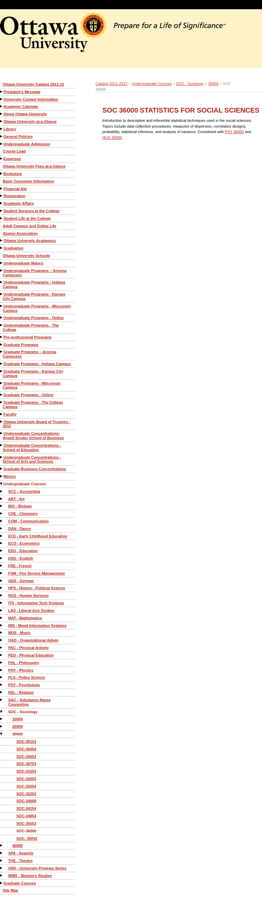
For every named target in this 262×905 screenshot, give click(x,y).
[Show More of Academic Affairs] (1, 203)
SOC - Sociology (23, 712)
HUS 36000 (112, 137)
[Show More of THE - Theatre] (1, 860)
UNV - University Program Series (37, 868)
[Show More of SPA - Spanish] (1, 852)
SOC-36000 (26, 831)
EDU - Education (23, 551)
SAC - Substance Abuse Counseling (29, 702)
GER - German (21, 581)
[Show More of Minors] (1, 476)
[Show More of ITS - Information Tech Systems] (1, 602)
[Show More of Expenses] (1, 158)
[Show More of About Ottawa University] (1, 113)
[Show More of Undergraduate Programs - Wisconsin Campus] (1, 305)
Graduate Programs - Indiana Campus (37, 364)
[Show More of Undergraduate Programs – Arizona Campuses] (1, 270)
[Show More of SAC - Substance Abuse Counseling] (1, 699)
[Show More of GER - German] (1, 580)
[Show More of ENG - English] (1, 558)
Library (9, 129)
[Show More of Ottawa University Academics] (1, 240)
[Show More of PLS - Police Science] (1, 677)
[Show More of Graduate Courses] (1, 883)
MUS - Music (19, 633)
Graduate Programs (21, 345)
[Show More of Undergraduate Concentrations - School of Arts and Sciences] (1, 457)
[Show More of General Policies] (1, 136)
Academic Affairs (18, 203)
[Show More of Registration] (1, 195)
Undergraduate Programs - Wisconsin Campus (37, 308)
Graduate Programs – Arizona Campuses (29, 354)
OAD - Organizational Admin (33, 640)
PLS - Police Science (26, 677)
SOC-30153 (26, 741)
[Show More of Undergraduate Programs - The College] (1, 325)
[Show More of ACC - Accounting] (1, 491)
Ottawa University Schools (26, 256)
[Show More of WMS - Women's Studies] (1, 875)
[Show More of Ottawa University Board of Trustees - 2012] (1, 421)
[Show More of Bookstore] (1, 173)
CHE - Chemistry (23, 514)
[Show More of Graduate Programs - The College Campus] (1, 402)
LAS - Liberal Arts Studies (31, 610)
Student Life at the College (27, 218)
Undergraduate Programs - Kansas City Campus (34, 296)
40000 (17, 846)
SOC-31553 (26, 771)
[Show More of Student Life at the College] (1, 218)
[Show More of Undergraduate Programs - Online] (1, 317)
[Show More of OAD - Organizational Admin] (1, 640)
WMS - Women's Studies (30, 876)
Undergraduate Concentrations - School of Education (32, 447)
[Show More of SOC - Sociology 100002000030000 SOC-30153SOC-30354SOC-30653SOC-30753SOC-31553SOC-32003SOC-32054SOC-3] (1, 711)
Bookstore (12, 174)
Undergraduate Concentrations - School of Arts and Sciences (32, 459)
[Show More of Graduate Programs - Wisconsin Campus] (1, 383)
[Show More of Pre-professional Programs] (1, 337)
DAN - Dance (19, 529)
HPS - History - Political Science (36, 588)
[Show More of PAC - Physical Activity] (1, 647)
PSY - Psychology (24, 685)
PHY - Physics (20, 670)
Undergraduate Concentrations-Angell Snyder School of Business (33, 435)
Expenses (12, 159)
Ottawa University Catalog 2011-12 (33, 84)
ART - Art (16, 499)
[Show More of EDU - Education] (1, 550)
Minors (9, 476)
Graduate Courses (19, 883)
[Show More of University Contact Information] (1, 99)
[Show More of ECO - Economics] (1, 543)
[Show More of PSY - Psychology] (1, 684)
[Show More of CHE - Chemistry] (1, 513)
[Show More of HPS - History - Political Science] (1, 587)
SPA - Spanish (20, 853)
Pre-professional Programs (27, 337)
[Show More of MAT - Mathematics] (1, 617)
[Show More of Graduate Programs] (1, 344)
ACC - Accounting (24, 491)
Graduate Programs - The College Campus (33, 404)
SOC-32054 (26, 786)
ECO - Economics (24, 543)
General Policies (18, 136)
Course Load (14, 151)
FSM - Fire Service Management (36, 573)
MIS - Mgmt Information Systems (37, 625)
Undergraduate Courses (24, 484)
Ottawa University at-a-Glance (30, 121)
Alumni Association (20, 233)
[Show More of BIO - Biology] (1, 505)
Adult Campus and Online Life (29, 226)
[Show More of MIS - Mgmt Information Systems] (1, 625)
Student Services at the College (31, 211)
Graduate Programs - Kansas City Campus (33, 373)
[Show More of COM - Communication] (1, 520)
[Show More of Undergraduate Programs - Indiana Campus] (1, 282)
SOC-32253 (26, 794)
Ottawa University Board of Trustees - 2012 (36, 424)
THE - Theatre (20, 861)
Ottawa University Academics (29, 241)
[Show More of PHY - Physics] (1, 670)
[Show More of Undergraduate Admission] (1, 143)
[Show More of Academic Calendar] (1, 106)
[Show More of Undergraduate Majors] (1, 262)
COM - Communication (28, 521)
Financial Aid (15, 189)
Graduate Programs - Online (28, 395)
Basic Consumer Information (28, 181)
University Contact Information (30, 99)
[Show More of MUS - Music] (1, 632)
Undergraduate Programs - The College (31, 327)
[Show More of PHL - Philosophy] (1, 662)
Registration (14, 196)
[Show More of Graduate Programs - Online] (1, 394)
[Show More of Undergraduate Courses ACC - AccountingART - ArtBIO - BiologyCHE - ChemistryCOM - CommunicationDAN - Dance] (1, 483)
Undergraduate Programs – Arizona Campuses (35, 273)
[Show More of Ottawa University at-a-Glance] (1, 121)
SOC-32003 (26, 779)
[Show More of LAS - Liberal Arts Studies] (1, 610)
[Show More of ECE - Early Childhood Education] (1, 535)
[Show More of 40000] (1, 845)
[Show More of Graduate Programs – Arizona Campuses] (1, 351)
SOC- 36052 (26, 838)
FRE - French (19, 566)
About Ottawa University (25, 114)
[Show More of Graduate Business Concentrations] (1, 468)
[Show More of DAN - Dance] (1, 528)
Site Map (10, 890)
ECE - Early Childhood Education (37, 536)
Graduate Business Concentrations (34, 469)
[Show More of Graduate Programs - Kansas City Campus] (1, 371)
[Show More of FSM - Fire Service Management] (1, 573)
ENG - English (20, 558)
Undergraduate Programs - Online (33, 318)
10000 (17, 719)
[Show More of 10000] (1, 718)
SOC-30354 (26, 749)
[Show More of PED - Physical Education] (1, 655)
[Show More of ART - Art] (1, 498)
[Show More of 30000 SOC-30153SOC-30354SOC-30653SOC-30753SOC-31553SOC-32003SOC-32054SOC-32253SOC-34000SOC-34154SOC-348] (1, 733)
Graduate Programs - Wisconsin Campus (31, 385)
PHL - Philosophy (23, 663)
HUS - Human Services (28, 595)
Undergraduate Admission (26, 144)
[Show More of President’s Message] (1, 91)
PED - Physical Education (31, 655)
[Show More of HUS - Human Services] (1, 595)
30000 (17, 734)
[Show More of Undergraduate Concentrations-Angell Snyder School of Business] (1, 433)
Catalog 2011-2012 (112, 84)
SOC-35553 (26, 823)
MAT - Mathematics (25, 618)
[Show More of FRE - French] (1, 565)
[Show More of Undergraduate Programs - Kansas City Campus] (1, 294)
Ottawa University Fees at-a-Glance (34, 166)
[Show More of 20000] (1, 726)
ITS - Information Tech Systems (36, 603)
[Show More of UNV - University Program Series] (1, 868)
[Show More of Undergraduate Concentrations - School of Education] (1, 445)
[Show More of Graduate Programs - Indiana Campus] (1, 363)
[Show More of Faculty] (1, 414)
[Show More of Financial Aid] (1, 188)
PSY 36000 (234, 132)
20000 (17, 726)
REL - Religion (21, 692)
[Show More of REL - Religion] (1, 692)
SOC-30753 (26, 764)
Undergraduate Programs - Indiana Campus (34, 284)
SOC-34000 (26, 801)
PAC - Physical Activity (28, 648)
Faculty (10, 414)
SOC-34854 (26, 816)
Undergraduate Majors (23, 263)
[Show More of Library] (1, 128)
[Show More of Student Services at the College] (1, 210)
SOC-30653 (26, 757)
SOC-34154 (26, 808)
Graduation (13, 248)
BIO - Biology (20, 506)
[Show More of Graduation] (1, 247)
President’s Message (21, 92)
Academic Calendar (20, 106)
